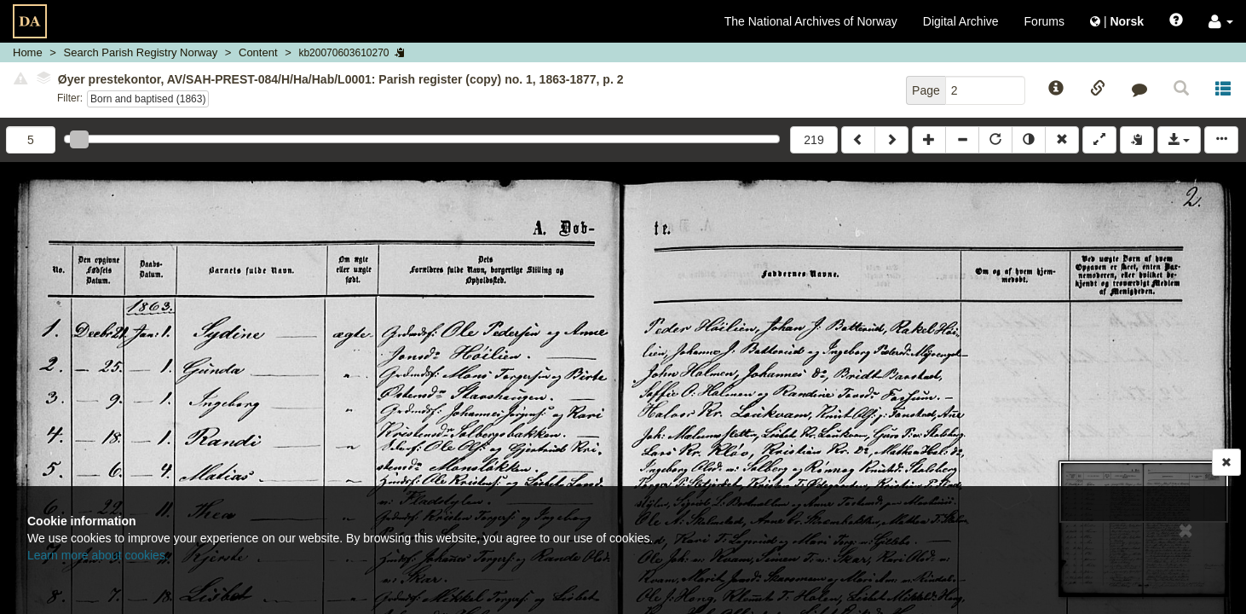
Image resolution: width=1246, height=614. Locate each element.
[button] (1221, 21)
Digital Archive (961, 21)
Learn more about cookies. (98, 555)
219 (813, 140)
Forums (1044, 21)
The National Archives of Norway (810, 21)
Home (28, 52)
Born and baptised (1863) (147, 99)
